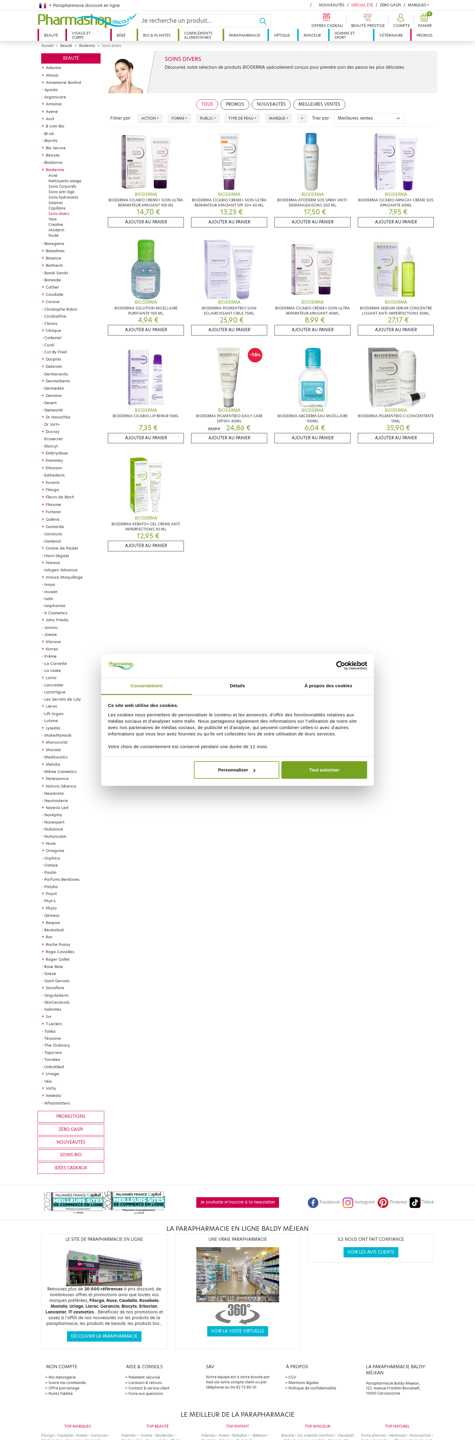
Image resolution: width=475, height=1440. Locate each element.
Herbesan (397, 1435)
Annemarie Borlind (63, 82)
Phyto (51, 908)
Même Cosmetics (60, 771)
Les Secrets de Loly (62, 699)
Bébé (121, 35)
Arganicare (55, 97)
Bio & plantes (157, 35)
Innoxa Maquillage (64, 577)
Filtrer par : (121, 118)
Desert (50, 402)
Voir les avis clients (370, 1252)
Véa (48, 1081)
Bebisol (259, 1435)
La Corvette (55, 663)
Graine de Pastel (62, 548)
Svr (48, 1016)
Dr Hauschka (58, 417)
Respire (53, 922)
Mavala (53, 749)
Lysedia (53, 728)
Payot (51, 893)
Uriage (52, 1073)
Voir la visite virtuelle (237, 1331)
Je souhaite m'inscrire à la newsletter (237, 1202)
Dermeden (54, 388)
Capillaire (56, 208)
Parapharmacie (244, 35)
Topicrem (53, 1052)
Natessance (57, 778)
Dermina (54, 395)
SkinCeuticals (56, 1002)
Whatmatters (57, 1103)
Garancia (53, 534)
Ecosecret (53, 438)
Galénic (53, 519)
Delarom (54, 366)
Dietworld (53, 410)
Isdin (48, 598)
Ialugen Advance (61, 570)
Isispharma (54, 605)
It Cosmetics (55, 613)
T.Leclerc (54, 1023)
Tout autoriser (324, 769)
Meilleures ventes (319, 104)
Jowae (50, 634)
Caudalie (54, 294)
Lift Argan (54, 713)
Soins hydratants (63, 197)
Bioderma (87, 45)
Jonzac (51, 627)
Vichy (51, 1088)
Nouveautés (331, 5)
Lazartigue (54, 692)
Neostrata (54, 793)
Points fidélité (60, 1393)
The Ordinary (57, 1045)
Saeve (50, 973)
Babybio (239, 1435)
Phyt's (49, 900)
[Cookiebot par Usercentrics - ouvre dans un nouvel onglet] (340, 665)
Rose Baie (53, 966)
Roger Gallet (58, 959)
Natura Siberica (61, 786)
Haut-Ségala (56, 555)
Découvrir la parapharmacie (104, 1336)
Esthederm (54, 475)
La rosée (52, 670)
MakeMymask (57, 735)
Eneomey (54, 460)
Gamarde (55, 526)
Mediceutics (56, 757)
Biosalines (55, 250)
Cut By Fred (55, 352)
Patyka (51, 886)
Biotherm (54, 265)
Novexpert (54, 822)
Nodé (53, 235)
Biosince (53, 258)
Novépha (53, 814)
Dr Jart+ (52, 424)
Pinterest (392, 1202)
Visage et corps (81, 35)
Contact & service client (149, 1388)
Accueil (47, 45)
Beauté (51, 35)
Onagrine (55, 850)
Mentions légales (303, 1382)
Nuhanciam (55, 836)
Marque (277, 118)
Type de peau (241, 118)
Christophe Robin (60, 309)
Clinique (53, 330)
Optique (282, 35)
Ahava (52, 75)
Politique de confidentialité (312, 1388)
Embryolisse (57, 453)
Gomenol (52, 541)
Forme (177, 118)
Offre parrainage (63, 1388)
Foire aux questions (145, 1393)
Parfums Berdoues (61, 879)
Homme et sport (344, 35)
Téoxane (52, 1038)
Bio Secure (56, 147)
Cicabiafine (55, 316)
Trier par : (321, 118)
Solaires (55, 202)
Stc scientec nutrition (315, 1435)
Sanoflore (55, 987)
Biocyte (53, 155)
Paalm (50, 872)
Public (206, 118)
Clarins (50, 323)
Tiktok (422, 1202)
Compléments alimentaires (198, 35)
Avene (52, 111)
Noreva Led (57, 807)
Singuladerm (56, 995)
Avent (224, 1435)
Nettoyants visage (64, 180)
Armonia (54, 104)
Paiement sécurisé (144, 1377)
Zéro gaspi (71, 1129)
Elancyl (51, 446)
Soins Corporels (62, 186)
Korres (52, 649)
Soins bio (71, 1155)
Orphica (52, 858)
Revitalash (54, 930)
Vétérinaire (391, 35)
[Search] (198, 20)
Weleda (53, 1095)
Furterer (53, 511)
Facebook (324, 1202)
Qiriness (51, 915)
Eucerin (53, 482)
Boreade (52, 279)
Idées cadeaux (71, 1168)
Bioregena (54, 243)
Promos (425, 35)
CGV (292, 1377)
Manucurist (57, 742)
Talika (50, 1031)
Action (148, 118)
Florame (53, 504)
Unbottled (54, 1066)
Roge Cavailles (60, 951)
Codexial (52, 337)
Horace (53, 562)
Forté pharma (373, 1435)
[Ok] (265, 20)
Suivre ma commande (67, 1382)
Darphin (53, 359)
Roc (49, 937)
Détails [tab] (237, 685)
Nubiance (53, 829)
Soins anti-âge (61, 191)
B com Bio (55, 126)
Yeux (52, 219)
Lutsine (51, 720)
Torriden (52, 1059)
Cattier (52, 287)
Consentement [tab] (146, 685)
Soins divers (58, 213)
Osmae (51, 865)
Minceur (312, 35)
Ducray (52, 431)
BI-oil (49, 133)
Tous (207, 104)
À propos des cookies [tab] (328, 685)
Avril (50, 118)
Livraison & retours (145, 1382)
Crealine (55, 224)
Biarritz (51, 140)
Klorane (53, 641)
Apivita (51, 89)
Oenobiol (345, 1435)
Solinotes (52, 1009)
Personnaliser (236, 769)
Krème (50, 656)
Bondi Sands (56, 273)
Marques (417, 5)
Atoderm (56, 230)
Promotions (70, 1116)
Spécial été (362, 5)
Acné (52, 175)
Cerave (53, 301)
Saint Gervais (56, 980)
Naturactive (420, 1435)
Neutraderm (56, 800)
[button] (400, 20)
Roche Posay (58, 944)
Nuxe (51, 843)
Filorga (52, 489)
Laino (51, 677)
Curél (49, 345)
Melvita (53, 764)
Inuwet (51, 591)
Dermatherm (58, 381)
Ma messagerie (62, 1377)
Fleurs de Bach (60, 497)
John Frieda (57, 620)
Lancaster (54, 685)
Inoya (49, 584)
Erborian (54, 468)
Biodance (53, 162)
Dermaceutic (56, 374)
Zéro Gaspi (390, 5)
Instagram (358, 1202)
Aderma (53, 67)
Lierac (52, 706)
